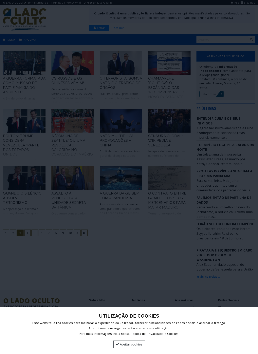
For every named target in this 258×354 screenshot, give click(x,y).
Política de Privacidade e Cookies (155, 334)
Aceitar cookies (129, 344)
